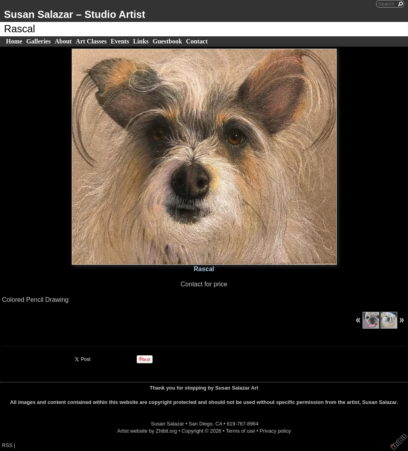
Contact (197, 41)
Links (141, 41)
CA (218, 424)
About (63, 41)
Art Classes (91, 41)
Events (120, 41)
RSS (7, 445)
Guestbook (167, 41)
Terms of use (240, 431)
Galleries (38, 41)
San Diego (201, 424)
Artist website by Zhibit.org (147, 431)
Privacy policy (275, 431)
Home (14, 41)
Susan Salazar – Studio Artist (74, 14)
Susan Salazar (167, 424)
